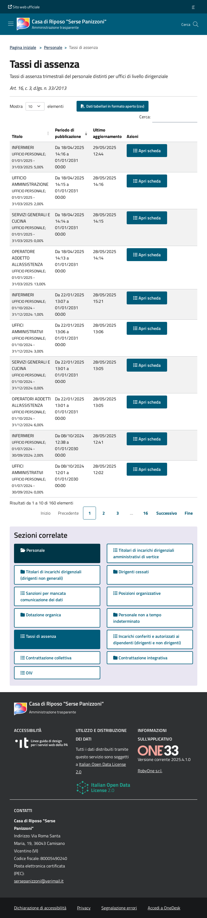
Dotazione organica (40, 614)
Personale (53, 47)
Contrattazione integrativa (140, 657)
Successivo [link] (166, 513)
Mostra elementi (37, 106)
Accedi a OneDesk (164, 908)
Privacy (84, 908)
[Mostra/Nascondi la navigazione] (11, 23)
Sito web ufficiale (24, 7)
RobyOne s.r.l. (150, 770)
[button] (193, 7)
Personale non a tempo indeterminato (137, 617)
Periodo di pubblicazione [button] (68, 133)
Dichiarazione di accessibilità (40, 908)
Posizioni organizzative (137, 593)
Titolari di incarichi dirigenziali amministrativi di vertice (143, 553)
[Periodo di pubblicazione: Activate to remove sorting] (72, 133)
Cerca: (144, 116)
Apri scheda (147, 150)
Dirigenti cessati (131, 571)
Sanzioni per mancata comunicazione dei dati (43, 596)
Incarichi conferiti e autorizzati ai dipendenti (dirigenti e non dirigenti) (147, 639)
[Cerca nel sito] (195, 24)
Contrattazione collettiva (45, 657)
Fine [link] (189, 513)
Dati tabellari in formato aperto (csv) (112, 106)
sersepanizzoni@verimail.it (39, 881)
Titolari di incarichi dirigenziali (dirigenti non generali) (50, 574)
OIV (26, 673)
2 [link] (103, 513)
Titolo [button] (17, 136)
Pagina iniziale (23, 47)
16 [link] (145, 513)
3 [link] (117, 513)
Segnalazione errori (119, 908)
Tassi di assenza (43, 636)
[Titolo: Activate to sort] (31, 133)
